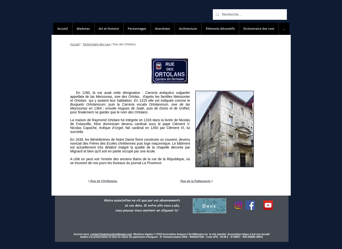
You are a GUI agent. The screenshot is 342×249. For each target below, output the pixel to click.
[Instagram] (238, 205)
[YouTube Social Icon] (268, 205)
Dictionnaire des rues (97, 44)
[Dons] (209, 206)
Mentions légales (144, 234)
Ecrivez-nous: (82, 234)
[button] (259, 29)
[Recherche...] (249, 14)
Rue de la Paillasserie (195, 181)
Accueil (75, 44)
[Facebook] (250, 205)
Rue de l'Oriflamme (104, 181)
